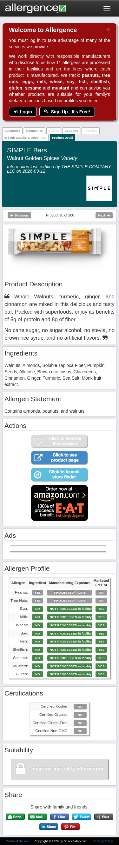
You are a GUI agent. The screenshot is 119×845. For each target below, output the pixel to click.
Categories (12, 130)
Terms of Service (18, 841)
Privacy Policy (103, 841)
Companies (34, 130)
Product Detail (62, 137)
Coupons (71, 130)
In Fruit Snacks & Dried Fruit (25, 137)
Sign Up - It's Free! (67, 111)
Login (23, 111)
